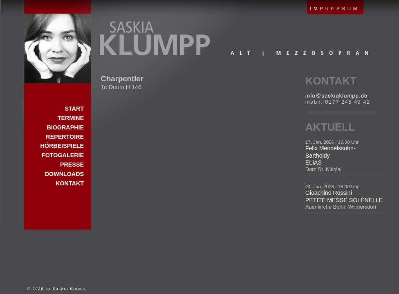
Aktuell (330, 127)
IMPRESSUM (334, 8)
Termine (71, 118)
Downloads (64, 174)
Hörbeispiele (62, 146)
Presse (72, 164)
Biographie (65, 127)
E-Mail (336, 96)
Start (57, 41)
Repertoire (65, 137)
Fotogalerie (63, 155)
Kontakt (330, 81)
